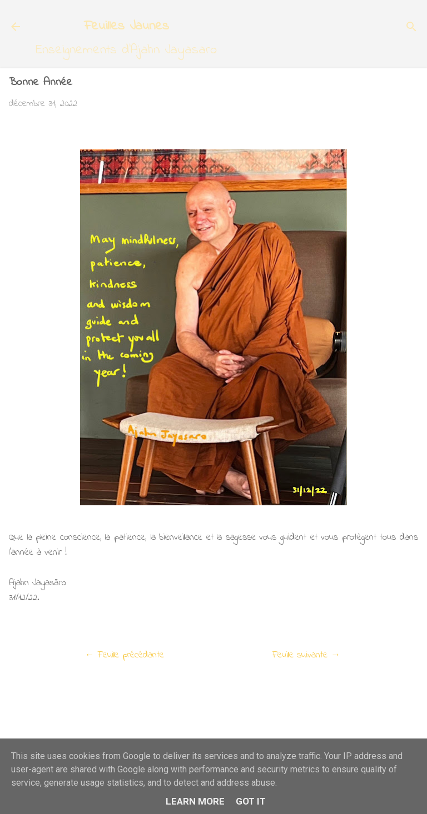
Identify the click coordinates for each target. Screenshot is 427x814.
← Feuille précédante (124, 655)
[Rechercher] (411, 28)
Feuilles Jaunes (126, 26)
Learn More (195, 801)
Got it (251, 801)
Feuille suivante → (306, 655)
